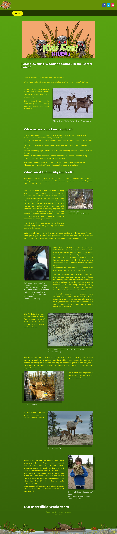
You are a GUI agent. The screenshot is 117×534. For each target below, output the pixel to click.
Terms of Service (51, 512)
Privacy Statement (64, 512)
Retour (17, 13)
